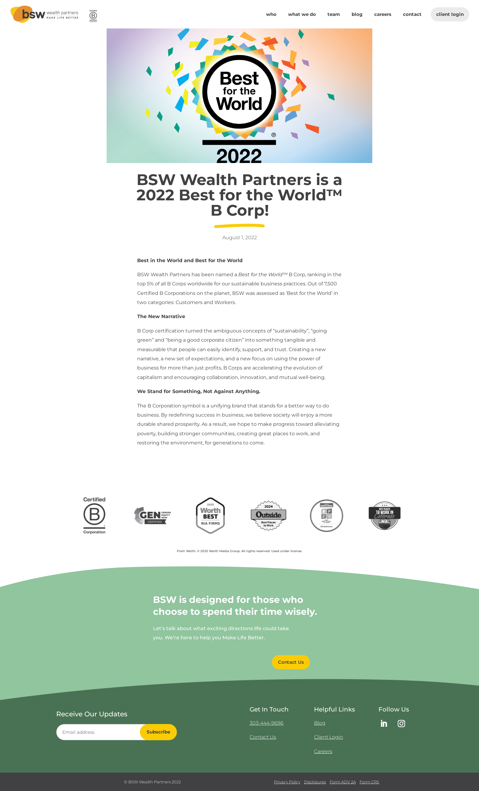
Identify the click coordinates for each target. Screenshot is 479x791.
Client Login (450, 14)
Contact (412, 14)
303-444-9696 (266, 723)
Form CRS (369, 781)
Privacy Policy (287, 781)
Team (333, 14)
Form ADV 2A (343, 781)
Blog (357, 14)
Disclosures (315, 781)
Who (271, 14)
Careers (382, 14)
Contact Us (263, 737)
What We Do (302, 14)
